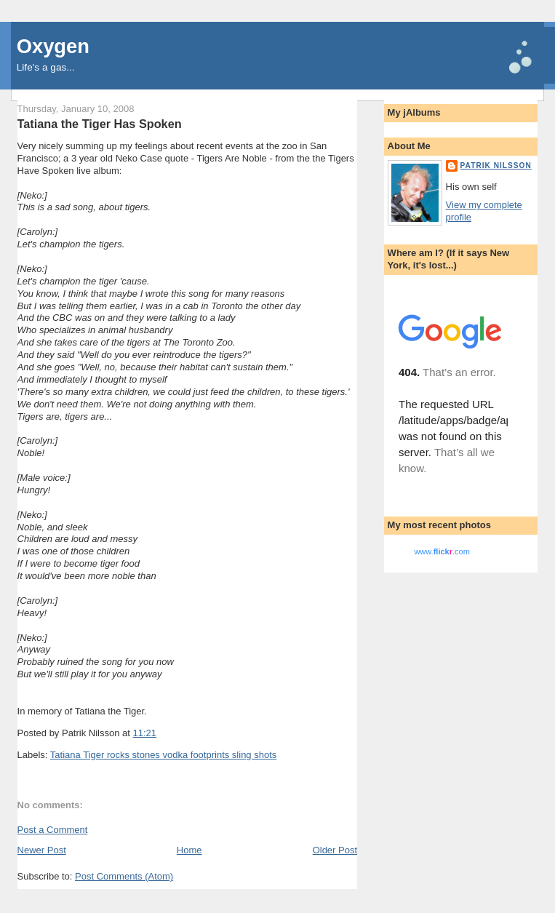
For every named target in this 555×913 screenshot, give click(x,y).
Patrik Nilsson (496, 166)
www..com (441, 551)
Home (189, 850)
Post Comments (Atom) (124, 876)
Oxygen (53, 46)
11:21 (145, 732)
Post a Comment (52, 829)
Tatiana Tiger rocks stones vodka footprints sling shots (163, 754)
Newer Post (41, 850)
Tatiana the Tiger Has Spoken (99, 123)
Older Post (335, 850)
